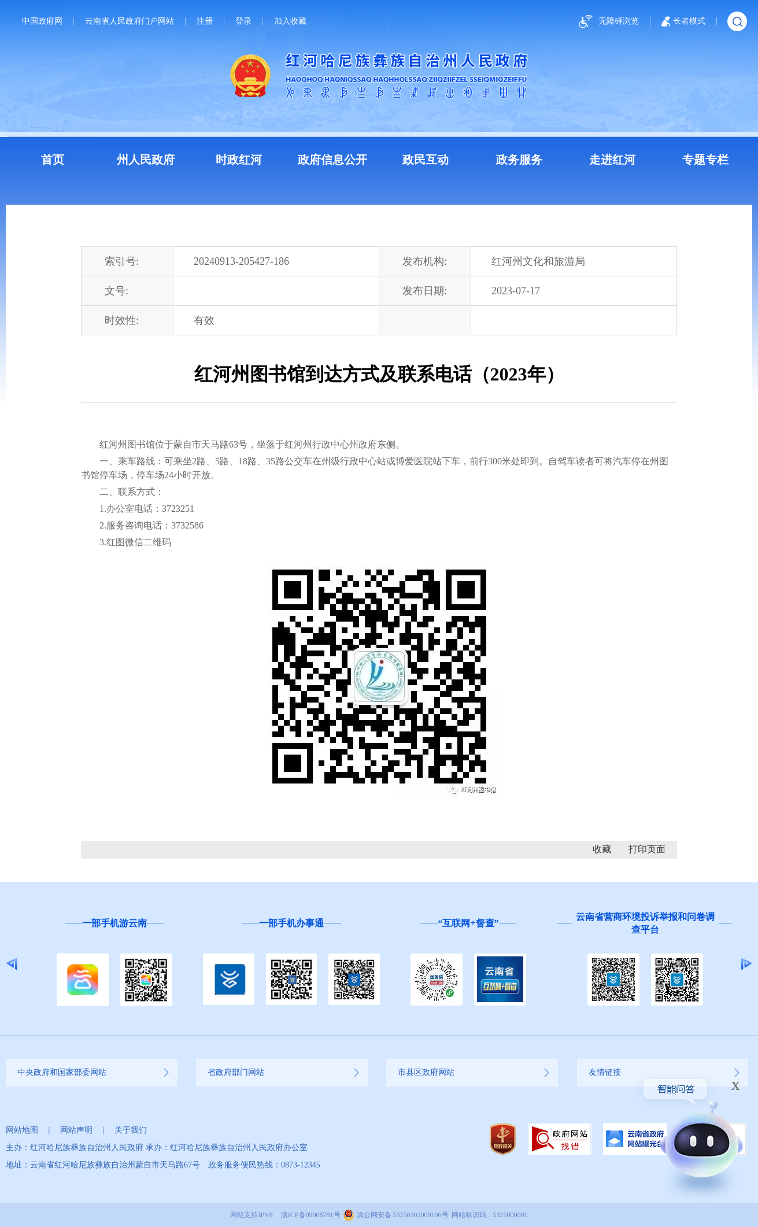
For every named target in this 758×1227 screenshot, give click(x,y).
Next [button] (746, 964)
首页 (52, 159)
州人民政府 (146, 159)
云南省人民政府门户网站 (129, 21)
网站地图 (22, 1130)
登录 (243, 21)
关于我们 (130, 1130)
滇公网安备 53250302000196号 (403, 1215)
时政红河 (239, 159)
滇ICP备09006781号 (311, 1215)
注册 (205, 21)
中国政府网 (42, 21)
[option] (114, 964)
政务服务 (519, 159)
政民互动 (425, 159)
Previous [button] (12, 964)
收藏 (602, 849)
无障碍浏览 (607, 21)
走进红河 (612, 159)
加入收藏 (290, 21)
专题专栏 (705, 159)
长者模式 (683, 21)
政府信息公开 (332, 159)
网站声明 (76, 1130)
